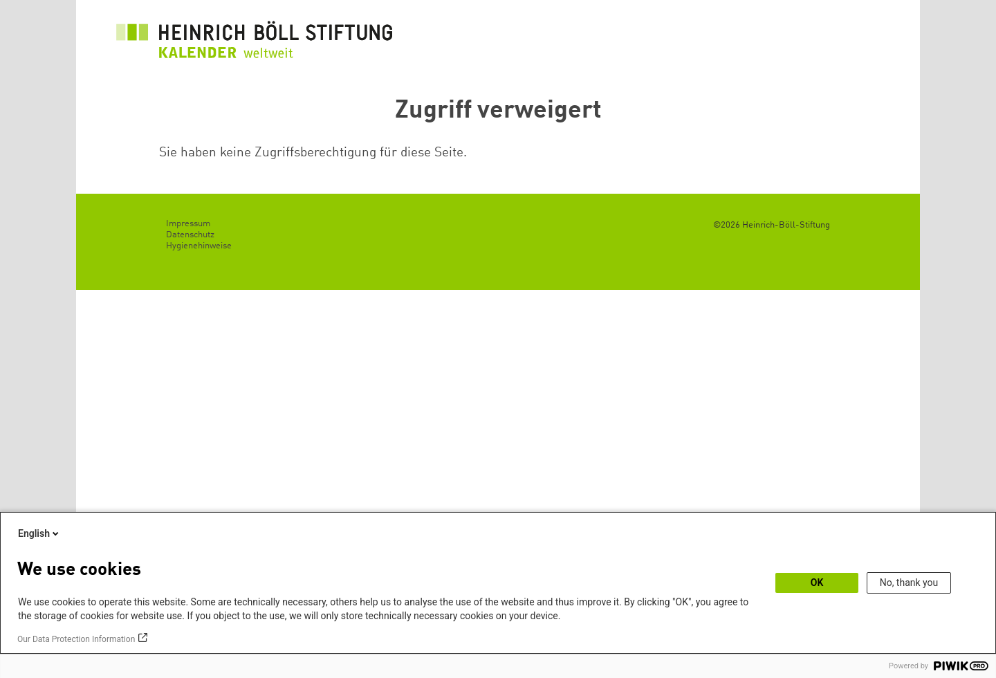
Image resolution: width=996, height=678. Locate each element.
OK (817, 582)
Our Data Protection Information (76, 639)
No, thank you (909, 582)
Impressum (188, 223)
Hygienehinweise (199, 245)
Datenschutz (190, 234)
